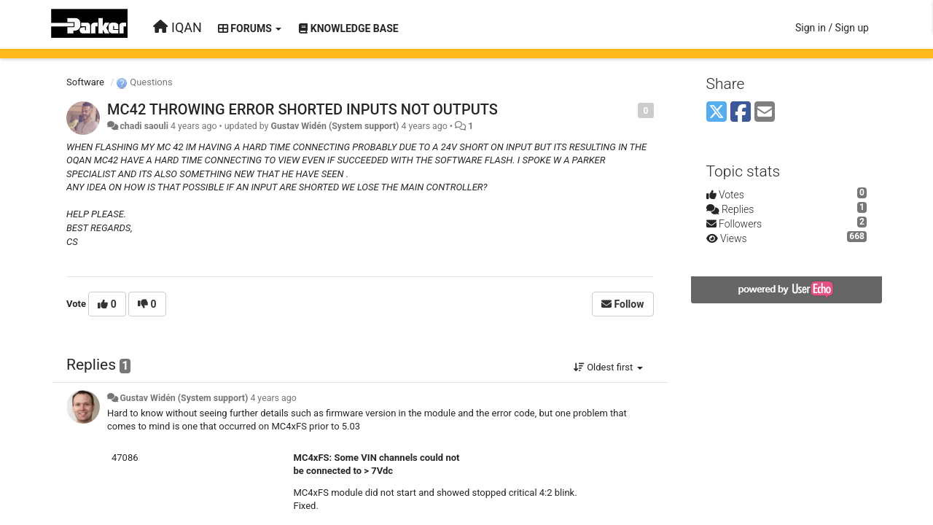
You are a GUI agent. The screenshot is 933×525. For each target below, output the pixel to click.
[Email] (764, 112)
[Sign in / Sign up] (832, 27)
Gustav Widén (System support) (335, 126)
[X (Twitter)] (716, 112)
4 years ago (273, 398)
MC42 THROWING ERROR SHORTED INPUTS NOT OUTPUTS (302, 109)
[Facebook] (740, 112)
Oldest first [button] (608, 367)
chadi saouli (144, 126)
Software (85, 82)
